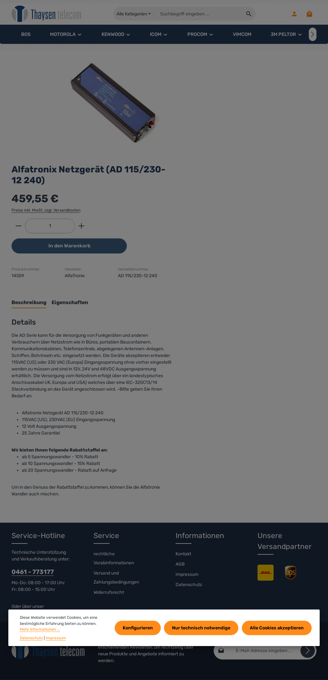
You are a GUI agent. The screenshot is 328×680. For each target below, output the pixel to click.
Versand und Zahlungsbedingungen (116, 511)
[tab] (214, 214)
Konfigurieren (140, 628)
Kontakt (183, 487)
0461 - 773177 (33, 505)
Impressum (187, 507)
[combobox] (199, 14)
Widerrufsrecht (109, 525)
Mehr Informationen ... (40, 629)
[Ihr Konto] (293, 14)
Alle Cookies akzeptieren (277, 628)
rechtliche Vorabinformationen (114, 492)
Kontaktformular (28, 546)
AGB (180, 497)
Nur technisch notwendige (202, 628)
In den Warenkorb (254, 140)
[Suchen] (250, 14)
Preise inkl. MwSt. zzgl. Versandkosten (231, 104)
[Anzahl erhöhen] (267, 120)
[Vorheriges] (15, 35)
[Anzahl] (235, 120)
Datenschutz (189, 518)
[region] (98, 106)
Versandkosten (224, 663)
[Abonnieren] (307, 583)
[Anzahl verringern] (204, 120)
